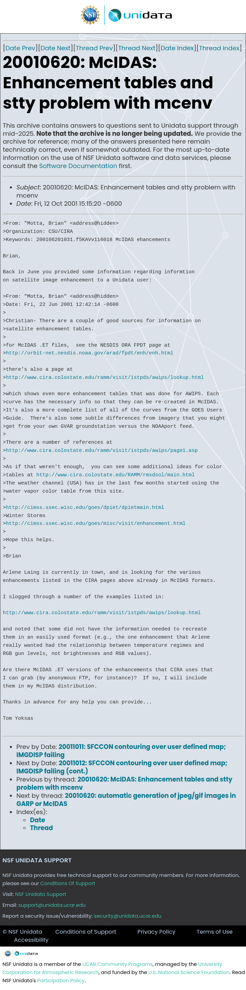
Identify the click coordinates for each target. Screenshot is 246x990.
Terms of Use (215, 932)
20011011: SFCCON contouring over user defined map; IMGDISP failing (121, 750)
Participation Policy (61, 980)
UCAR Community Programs (118, 964)
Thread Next (137, 48)
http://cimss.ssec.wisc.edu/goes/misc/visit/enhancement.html (96, 523)
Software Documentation (78, 166)
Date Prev (20, 48)
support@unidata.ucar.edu (52, 905)
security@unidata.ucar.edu (127, 916)
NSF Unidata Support (41, 894)
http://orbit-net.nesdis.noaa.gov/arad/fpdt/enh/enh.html (89, 353)
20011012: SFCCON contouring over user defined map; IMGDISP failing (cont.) (121, 767)
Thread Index (219, 48)
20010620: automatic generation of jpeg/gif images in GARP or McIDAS (126, 799)
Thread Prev (94, 48)
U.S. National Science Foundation (189, 972)
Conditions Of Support (67, 883)
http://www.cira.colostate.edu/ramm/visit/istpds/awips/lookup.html (105, 377)
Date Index (177, 48)
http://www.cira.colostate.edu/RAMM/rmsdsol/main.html (115, 475)
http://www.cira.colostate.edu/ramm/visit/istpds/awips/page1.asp (102, 450)
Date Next (55, 48)
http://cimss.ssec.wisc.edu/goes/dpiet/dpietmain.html (85, 507)
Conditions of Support (85, 932)
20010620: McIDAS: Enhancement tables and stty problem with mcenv (124, 783)
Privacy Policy (157, 932)
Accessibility (31, 940)
